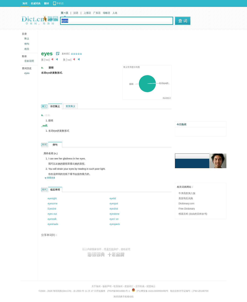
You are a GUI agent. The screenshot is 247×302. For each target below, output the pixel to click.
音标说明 (29, 61)
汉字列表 (140, 286)
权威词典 (35, 3)
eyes (27, 73)
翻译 (46, 3)
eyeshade (53, 224)
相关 (26, 49)
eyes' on (114, 219)
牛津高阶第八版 (187, 193)
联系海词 (118, 286)
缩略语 (106, 12)
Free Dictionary (187, 208)
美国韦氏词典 (186, 198)
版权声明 (107, 286)
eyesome (52, 203)
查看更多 (51, 178)
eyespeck (115, 224)
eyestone (114, 213)
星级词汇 (129, 286)
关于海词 (96, 286)
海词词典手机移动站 (124, 296)
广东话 (97, 12)
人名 (115, 12)
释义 (26, 38)
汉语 (75, 12)
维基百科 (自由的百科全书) (193, 213)
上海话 (87, 12)
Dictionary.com (186, 203)
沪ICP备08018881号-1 (118, 291)
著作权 (110, 249)
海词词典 (57, 291)
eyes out (52, 213)
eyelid (113, 198)
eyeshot (114, 208)
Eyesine (52, 208)
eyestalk (52, 219)
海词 (24, 3)
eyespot (114, 203)
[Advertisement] (103, 38)
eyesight (52, 198)
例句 (26, 43)
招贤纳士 (150, 286)
